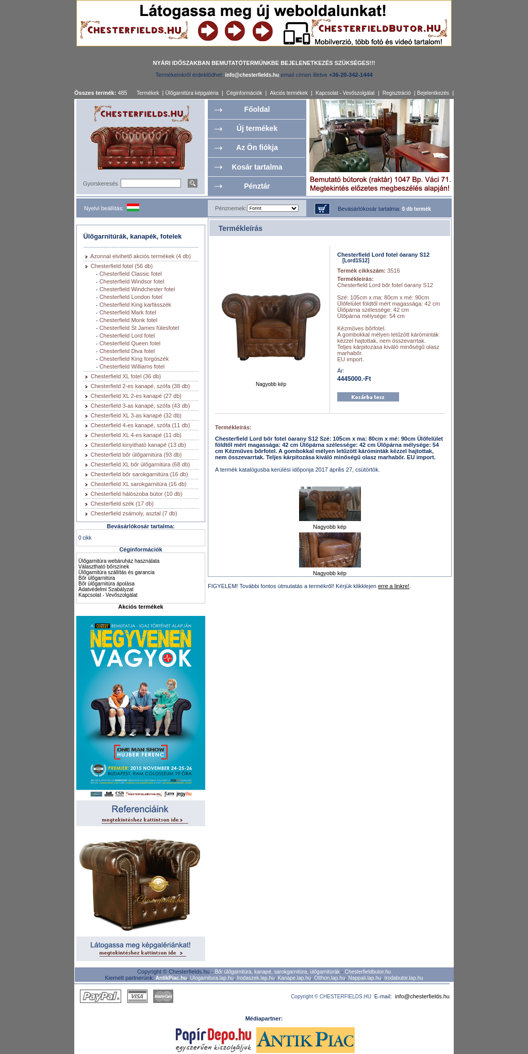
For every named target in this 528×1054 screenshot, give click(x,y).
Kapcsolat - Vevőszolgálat (345, 93)
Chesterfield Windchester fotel (137, 289)
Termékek (148, 93)
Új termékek (257, 128)
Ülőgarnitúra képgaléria (191, 93)
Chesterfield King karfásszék (135, 305)
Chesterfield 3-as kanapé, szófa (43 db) (140, 406)
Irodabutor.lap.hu (404, 978)
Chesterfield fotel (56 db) (122, 266)
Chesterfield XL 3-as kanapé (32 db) (136, 415)
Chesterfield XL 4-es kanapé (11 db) (136, 435)
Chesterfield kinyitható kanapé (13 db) (138, 445)
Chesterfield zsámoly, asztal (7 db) (134, 513)
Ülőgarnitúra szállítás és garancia (116, 572)
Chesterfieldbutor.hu (368, 972)
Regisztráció (397, 93)
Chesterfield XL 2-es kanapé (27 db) (136, 396)
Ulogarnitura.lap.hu (212, 978)
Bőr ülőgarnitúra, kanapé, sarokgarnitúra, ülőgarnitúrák (276, 972)
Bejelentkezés (433, 93)
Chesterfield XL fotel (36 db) (126, 376)
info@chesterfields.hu (422, 996)
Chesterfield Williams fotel (132, 366)
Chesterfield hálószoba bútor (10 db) (137, 494)
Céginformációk (244, 93)
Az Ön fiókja (257, 147)
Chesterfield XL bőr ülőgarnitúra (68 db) (140, 464)
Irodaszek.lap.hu (255, 978)
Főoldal (257, 109)
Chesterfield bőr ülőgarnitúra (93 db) (136, 454)
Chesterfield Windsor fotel (132, 281)
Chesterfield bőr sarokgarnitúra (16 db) (139, 474)
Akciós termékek (289, 93)
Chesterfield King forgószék (134, 359)
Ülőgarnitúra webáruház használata (118, 561)
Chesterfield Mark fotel (128, 312)
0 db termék (416, 209)
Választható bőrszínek (103, 567)
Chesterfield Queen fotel (130, 343)
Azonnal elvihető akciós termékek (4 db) (140, 256)
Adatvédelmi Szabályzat (106, 589)
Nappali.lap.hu (364, 978)
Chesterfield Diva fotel (127, 351)
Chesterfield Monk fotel (129, 320)
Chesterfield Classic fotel (131, 274)
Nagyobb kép (271, 382)
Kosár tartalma (257, 167)
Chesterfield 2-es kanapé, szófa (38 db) (140, 386)
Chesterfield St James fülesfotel (139, 328)
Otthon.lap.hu (329, 978)
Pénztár (257, 186)
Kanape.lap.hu (294, 978)
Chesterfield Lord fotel (127, 335)
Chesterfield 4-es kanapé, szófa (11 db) (140, 425)
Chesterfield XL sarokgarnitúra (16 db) (139, 484)
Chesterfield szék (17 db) (122, 503)
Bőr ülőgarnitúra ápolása (106, 584)
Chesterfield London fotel (131, 297)
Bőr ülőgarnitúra (96, 578)
